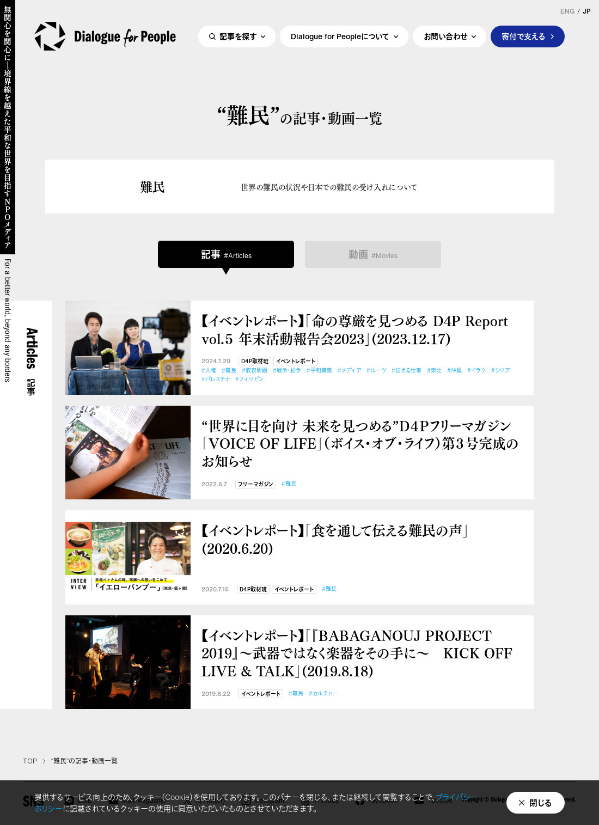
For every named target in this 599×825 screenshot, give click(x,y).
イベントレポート (295, 361)
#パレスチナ (215, 379)
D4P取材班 (254, 361)
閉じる (540, 803)
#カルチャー (323, 693)
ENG (567, 11)
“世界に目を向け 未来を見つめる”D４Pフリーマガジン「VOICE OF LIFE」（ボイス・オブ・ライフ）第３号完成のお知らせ (360, 443)
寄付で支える (524, 36)
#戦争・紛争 (287, 370)
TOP (30, 761)
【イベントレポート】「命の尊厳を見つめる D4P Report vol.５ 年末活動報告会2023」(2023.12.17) (354, 329)
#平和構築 (319, 370)
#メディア (349, 370)
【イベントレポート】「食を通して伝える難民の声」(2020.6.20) (335, 539)
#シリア (500, 370)
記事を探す (237, 36)
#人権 (208, 370)
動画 (373, 254)
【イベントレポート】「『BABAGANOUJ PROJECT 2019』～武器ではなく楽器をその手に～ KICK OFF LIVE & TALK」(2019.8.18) (356, 653)
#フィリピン (249, 379)
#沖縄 (454, 370)
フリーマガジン (255, 484)
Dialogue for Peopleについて (340, 36)
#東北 (434, 370)
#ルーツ (376, 370)
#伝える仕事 (406, 370)
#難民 (229, 370)
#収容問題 (254, 370)
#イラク (476, 370)
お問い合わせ (445, 36)
